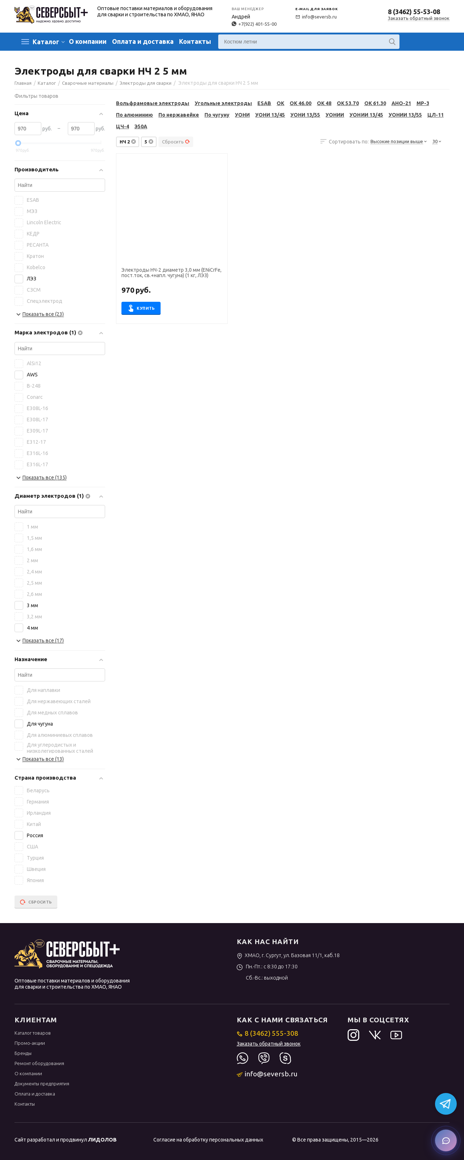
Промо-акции (29, 1043)
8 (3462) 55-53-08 (414, 11)
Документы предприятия (41, 1083)
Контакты (195, 41)
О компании (88, 41)
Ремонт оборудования (39, 1063)
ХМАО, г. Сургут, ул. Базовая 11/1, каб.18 (288, 955)
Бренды (23, 1053)
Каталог (46, 42)
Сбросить (176, 141)
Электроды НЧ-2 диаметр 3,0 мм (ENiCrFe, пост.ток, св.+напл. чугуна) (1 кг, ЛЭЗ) (171, 272)
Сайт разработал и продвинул (65, 1140)
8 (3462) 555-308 (268, 1033)
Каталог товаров (32, 1032)
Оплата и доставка (143, 41)
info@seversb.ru (316, 16)
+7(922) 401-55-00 (254, 23)
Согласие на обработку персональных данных (208, 1140)
